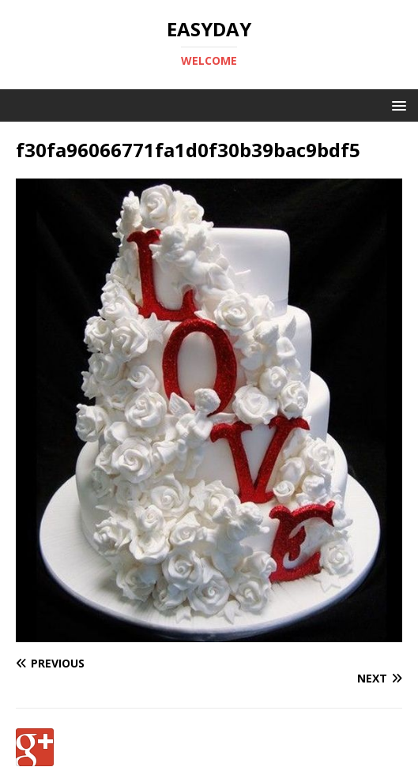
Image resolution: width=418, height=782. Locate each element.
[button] (396, 104)
